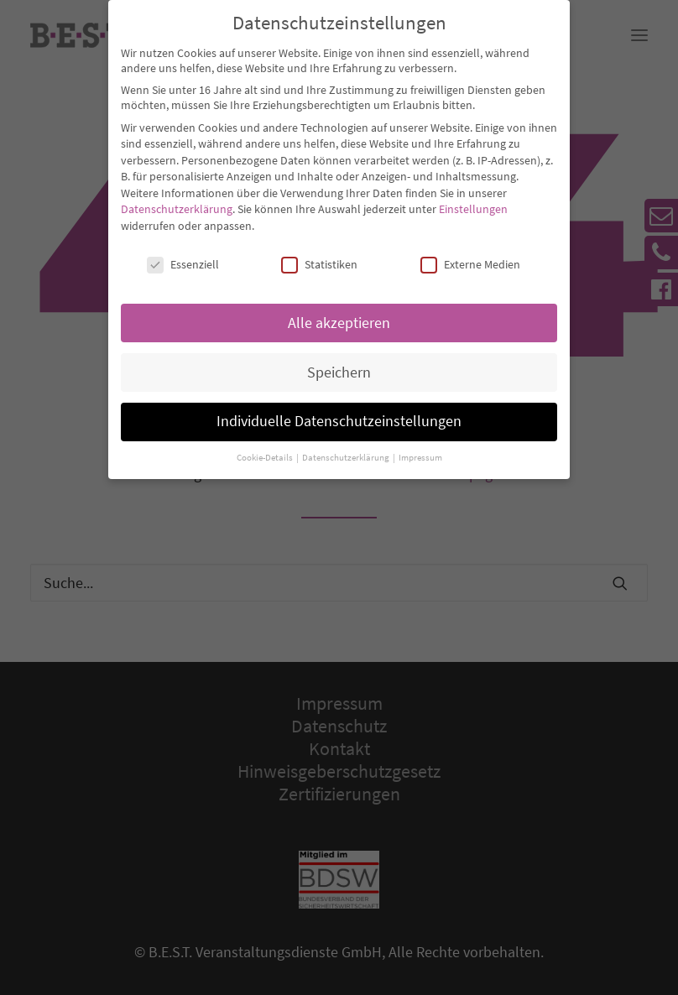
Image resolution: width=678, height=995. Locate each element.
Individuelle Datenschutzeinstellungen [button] (339, 408)
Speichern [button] (339, 358)
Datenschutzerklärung (176, 195)
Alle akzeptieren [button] (339, 309)
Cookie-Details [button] (266, 444)
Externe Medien (470, 250)
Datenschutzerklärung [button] (346, 444)
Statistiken (319, 250)
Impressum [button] (420, 444)
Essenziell (183, 250)
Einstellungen (473, 195)
